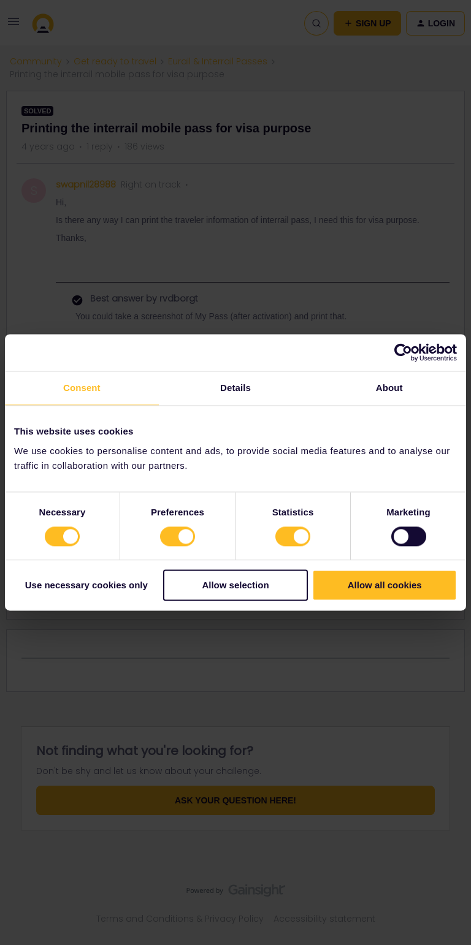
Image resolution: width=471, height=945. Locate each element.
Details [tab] (235, 387)
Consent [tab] (82, 387)
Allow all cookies (385, 585)
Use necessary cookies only (86, 585)
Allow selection (235, 585)
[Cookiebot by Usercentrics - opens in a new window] (403, 352)
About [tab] (389, 387)
